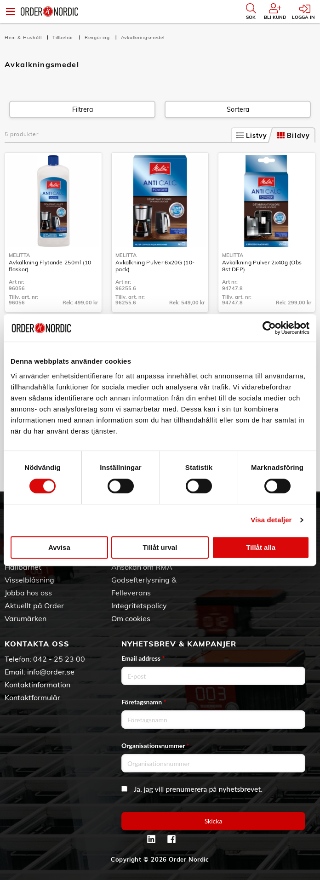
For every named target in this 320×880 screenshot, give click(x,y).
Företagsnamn (143, 702)
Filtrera (82, 109)
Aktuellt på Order (34, 605)
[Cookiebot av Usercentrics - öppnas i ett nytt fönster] (269, 328)
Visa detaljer (271, 520)
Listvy (252, 135)
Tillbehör (63, 37)
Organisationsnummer (155, 745)
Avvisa (59, 547)
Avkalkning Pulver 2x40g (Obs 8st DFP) (262, 266)
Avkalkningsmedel (143, 37)
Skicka (214, 821)
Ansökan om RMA (141, 566)
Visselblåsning (29, 579)
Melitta (19, 255)
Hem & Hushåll (24, 37)
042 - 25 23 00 (59, 658)
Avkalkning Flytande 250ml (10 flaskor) (50, 266)
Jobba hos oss (28, 592)
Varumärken (25, 618)
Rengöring (98, 37)
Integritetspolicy (139, 605)
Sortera (238, 109)
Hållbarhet (23, 566)
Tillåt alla (260, 547)
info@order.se (50, 671)
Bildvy (293, 135)
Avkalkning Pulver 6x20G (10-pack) (154, 266)
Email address (143, 658)
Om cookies (130, 618)
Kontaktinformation (37, 684)
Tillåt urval (160, 547)
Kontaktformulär (32, 697)
